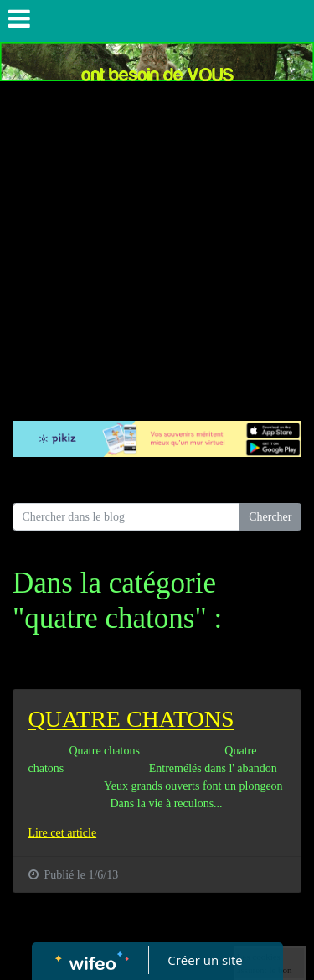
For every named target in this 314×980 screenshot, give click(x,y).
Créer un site (204, 959)
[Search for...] (126, 517)
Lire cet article (62, 833)
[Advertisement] (157, 247)
